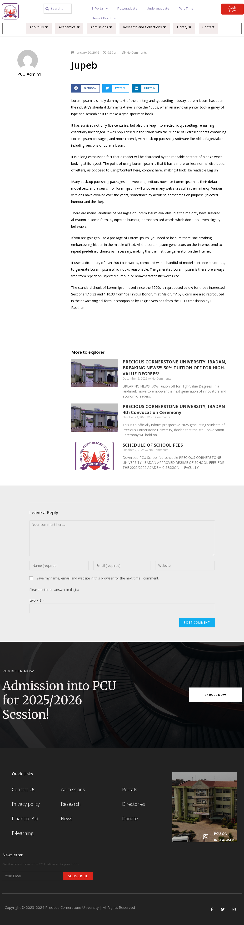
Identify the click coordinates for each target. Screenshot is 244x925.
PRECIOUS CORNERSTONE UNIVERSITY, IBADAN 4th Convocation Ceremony (174, 409)
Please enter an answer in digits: (54, 589)
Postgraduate (127, 8)
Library (184, 27)
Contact (208, 27)
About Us (39, 27)
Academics (69, 27)
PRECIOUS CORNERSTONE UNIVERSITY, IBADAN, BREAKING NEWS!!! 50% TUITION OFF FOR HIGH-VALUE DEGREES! (174, 368)
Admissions (101, 27)
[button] (85, 88)
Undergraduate (158, 8)
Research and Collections (144, 27)
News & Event (104, 18)
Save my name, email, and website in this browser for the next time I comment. (97, 578)
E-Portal (100, 8)
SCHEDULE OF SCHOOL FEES (153, 445)
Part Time (186, 8)
